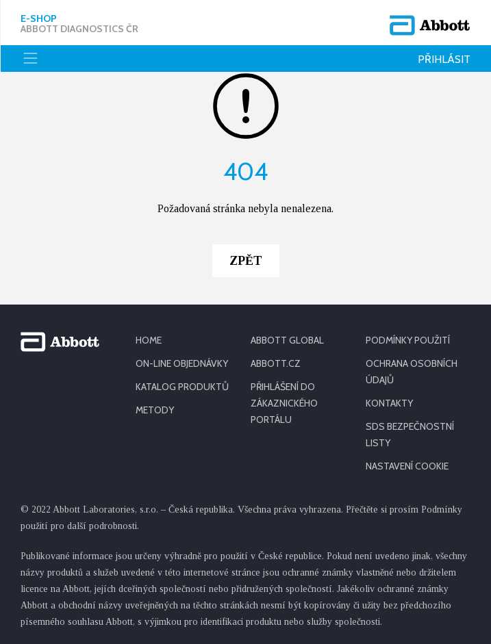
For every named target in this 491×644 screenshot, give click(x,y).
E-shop (79, 24)
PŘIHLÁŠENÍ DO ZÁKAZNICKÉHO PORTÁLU (284, 403)
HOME (149, 340)
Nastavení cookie (407, 466)
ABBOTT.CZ (276, 363)
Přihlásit (444, 59)
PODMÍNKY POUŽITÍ (408, 340)
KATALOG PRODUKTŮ (182, 387)
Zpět (245, 261)
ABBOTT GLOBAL (287, 340)
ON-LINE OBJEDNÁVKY (182, 363)
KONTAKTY (389, 403)
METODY (155, 410)
